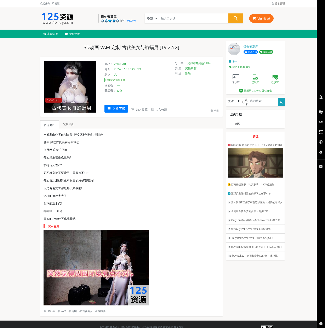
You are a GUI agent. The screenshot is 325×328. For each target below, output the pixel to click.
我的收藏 (261, 18)
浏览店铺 (251, 51)
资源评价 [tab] (68, 124)
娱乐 (188, 73)
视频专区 (205, 63)
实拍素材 (190, 68)
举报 (215, 110)
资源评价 (72, 34)
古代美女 (85, 311)
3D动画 (49, 311)
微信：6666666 (239, 66)
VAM (61, 311)
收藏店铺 (266, 51)
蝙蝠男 (100, 311)
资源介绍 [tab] (49, 125)
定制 (72, 311)
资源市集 (193, 63)
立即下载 (116, 108)
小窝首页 (51, 34)
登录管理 (278, 3)
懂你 (233, 61)
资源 (237, 123)
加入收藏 (139, 110)
